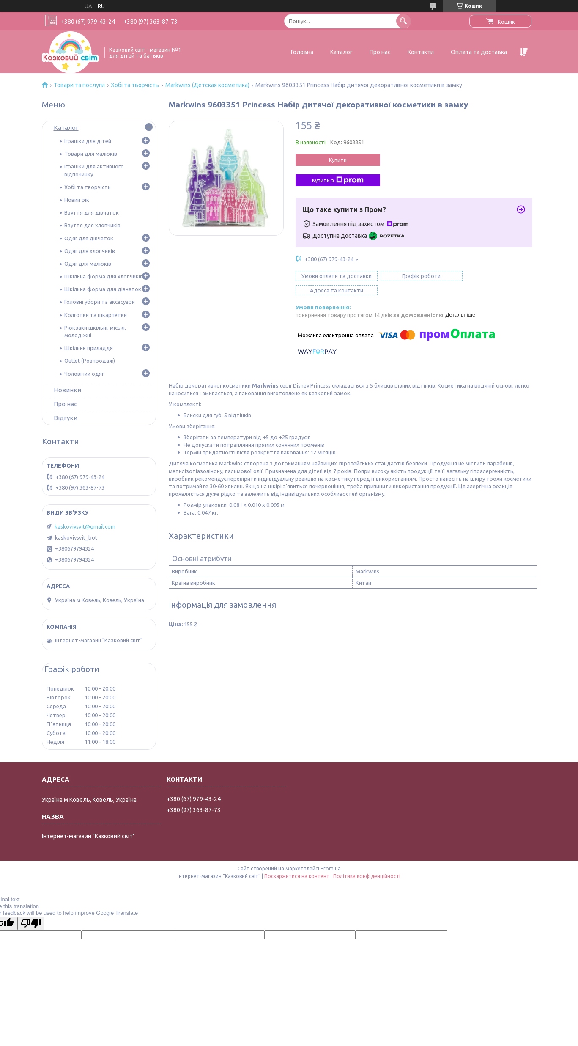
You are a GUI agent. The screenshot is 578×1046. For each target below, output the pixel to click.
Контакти (421, 52)
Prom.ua (331, 868)
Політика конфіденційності (366, 876)
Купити (338, 160)
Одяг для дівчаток (88, 238)
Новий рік (76, 200)
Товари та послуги (79, 85)
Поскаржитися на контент (296, 876)
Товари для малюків (90, 154)
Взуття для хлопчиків (92, 225)
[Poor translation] (30, 923)
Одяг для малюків (87, 264)
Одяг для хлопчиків (89, 251)
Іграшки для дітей (87, 141)
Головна (302, 52)
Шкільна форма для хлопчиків (103, 276)
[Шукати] (403, 21)
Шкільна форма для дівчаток (102, 289)
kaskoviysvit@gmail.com (85, 526)
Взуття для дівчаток (91, 212)
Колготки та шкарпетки (95, 315)
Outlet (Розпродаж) (89, 360)
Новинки (67, 390)
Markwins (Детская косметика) (207, 85)
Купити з (338, 180)
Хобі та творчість (135, 85)
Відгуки (65, 417)
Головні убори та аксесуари (99, 302)
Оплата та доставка (479, 52)
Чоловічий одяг (84, 374)
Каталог (341, 52)
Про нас (380, 52)
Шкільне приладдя (88, 348)
